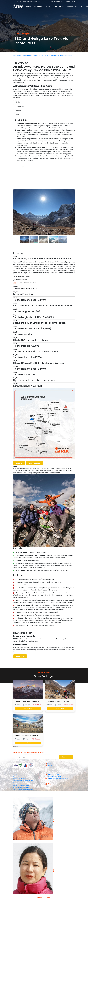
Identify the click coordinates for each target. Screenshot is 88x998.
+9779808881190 (34, 2)
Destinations (37, 6)
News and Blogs (70, 2)
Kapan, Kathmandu (54, 774)
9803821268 (58, 869)
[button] (5, 209)
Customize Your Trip (57, 2)
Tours (55, 6)
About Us (78, 6)
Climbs (61, 6)
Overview (16, 55)
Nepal (49, 764)
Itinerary (35, 55)
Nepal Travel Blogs (19, 779)
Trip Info (53, 55)
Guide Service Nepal (20, 783)
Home (28, 6)
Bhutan (49, 766)
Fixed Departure (61, 55)
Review (69, 55)
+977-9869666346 (60, 819)
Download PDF (34, 463)
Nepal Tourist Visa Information (23, 789)
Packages (25, 34)
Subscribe (65, 757)
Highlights (23, 55)
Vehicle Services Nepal (21, 785)
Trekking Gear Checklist (21, 787)
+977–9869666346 (54, 776)
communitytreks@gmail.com (57, 779)
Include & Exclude (44, 55)
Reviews (70, 6)
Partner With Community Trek (23, 781)
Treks (48, 6)
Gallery (29, 55)
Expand (19, 463)
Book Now (20, 656)
